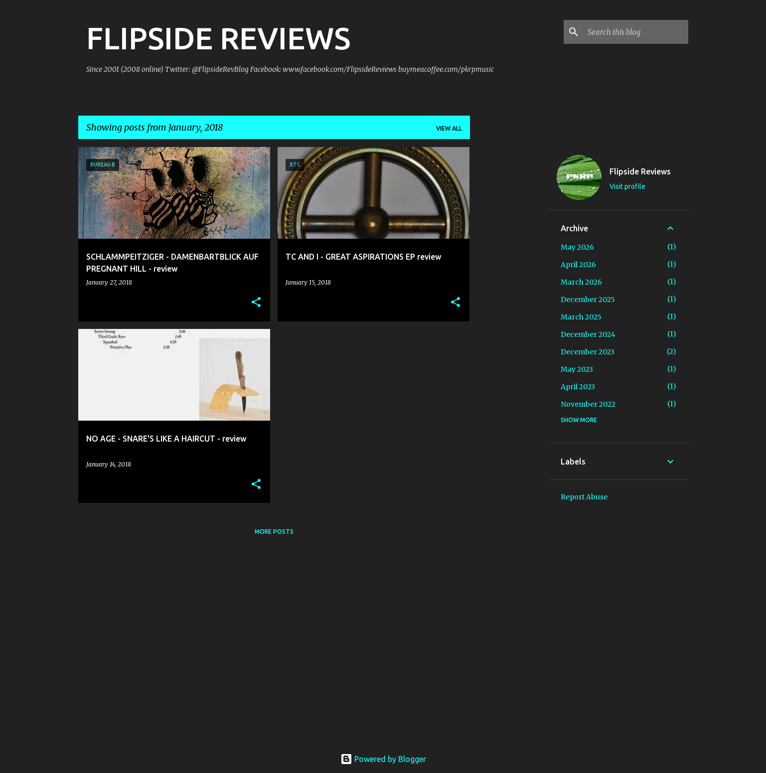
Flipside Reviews (640, 171)
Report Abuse (584, 496)
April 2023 (578, 386)
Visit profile (627, 186)
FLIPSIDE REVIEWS (218, 37)
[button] (256, 302)
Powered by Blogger (383, 759)
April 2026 (578, 264)
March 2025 (581, 316)
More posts (274, 531)
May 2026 (577, 247)
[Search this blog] (636, 32)
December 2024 (588, 334)
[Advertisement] (509, 296)
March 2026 (581, 282)
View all (449, 128)
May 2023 (577, 369)
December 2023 (587, 351)
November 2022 (588, 404)
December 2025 (588, 299)
